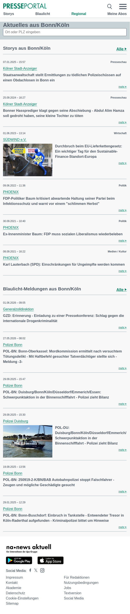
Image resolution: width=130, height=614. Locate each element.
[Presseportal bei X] (34, 571)
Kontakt (12, 582)
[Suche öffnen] (109, 6)
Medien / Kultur (117, 251)
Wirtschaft (120, 133)
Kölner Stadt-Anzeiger (20, 68)
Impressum (14, 577)
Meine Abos (117, 14)
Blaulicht (42, 14)
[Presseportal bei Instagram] (41, 570)
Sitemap (12, 603)
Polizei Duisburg (15, 421)
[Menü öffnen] (123, 6)
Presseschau (119, 62)
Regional (78, 14)
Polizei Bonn (12, 345)
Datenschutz (15, 593)
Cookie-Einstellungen (22, 598)
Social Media (74, 598)
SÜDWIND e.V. (14, 140)
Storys (8, 14)
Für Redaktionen (76, 577)
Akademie (13, 588)
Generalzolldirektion (18, 309)
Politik (123, 185)
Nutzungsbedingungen (81, 582)
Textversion (72, 593)
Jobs (67, 588)
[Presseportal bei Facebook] (29, 571)
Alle (121, 49)
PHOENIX (11, 192)
